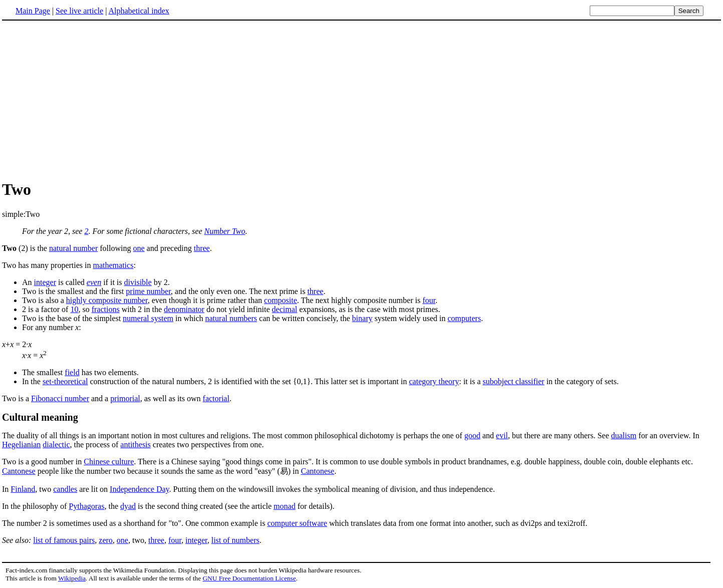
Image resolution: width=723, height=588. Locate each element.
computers (464, 318)
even (94, 282)
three (202, 248)
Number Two (224, 231)
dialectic (56, 444)
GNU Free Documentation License (249, 578)
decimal (285, 309)
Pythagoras (86, 506)
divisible (138, 282)
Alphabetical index (138, 11)
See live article (79, 11)
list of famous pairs (64, 540)
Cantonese (19, 471)
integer (45, 282)
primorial (125, 398)
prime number (148, 291)
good (472, 435)
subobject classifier (513, 381)
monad (285, 506)
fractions (106, 309)
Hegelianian (21, 444)
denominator (184, 309)
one (138, 248)
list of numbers (235, 540)
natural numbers (231, 318)
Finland (23, 489)
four (428, 300)
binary (362, 318)
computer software (297, 523)
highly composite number (107, 300)
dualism (624, 435)
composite (280, 300)
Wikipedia (72, 578)
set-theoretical (65, 381)
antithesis (135, 444)
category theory (434, 381)
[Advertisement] (86, 100)
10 (74, 309)
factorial (216, 398)
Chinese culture (109, 461)
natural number (73, 248)
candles (65, 489)
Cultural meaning (40, 417)
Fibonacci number (60, 398)
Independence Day (139, 489)
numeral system (148, 318)
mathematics (113, 265)
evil (502, 435)
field (72, 372)
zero (106, 540)
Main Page (33, 11)
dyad (128, 506)
